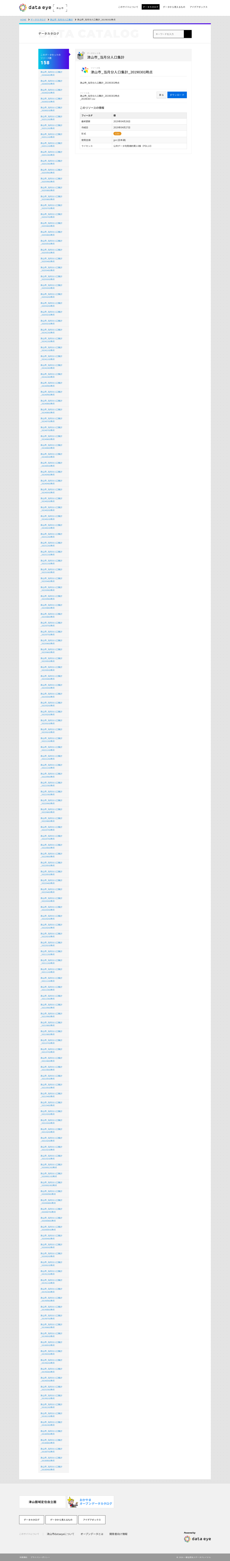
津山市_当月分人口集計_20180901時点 (51, 1432)
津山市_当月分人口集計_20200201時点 (51, 1255)
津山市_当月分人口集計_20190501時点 (51, 1335)
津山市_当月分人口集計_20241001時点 (51, 366)
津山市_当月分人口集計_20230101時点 (51, 722)
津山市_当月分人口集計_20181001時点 (51, 1423)
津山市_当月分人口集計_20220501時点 (51, 864)
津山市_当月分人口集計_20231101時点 (51, 553)
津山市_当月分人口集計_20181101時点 (51, 1415)
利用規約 (23, 1557)
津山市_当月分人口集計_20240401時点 (51, 473)
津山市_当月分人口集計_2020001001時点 (51, 1184)
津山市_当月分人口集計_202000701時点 (51, 1210)
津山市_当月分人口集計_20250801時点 (51, 189)
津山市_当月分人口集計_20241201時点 (51, 331)
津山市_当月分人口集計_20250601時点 (51, 224)
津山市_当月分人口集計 (61, 19)
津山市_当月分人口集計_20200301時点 (51, 1246)
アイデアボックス (92, 1519)
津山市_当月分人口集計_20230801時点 (51, 606)
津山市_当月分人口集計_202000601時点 (51, 1219)
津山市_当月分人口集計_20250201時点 (51, 295)
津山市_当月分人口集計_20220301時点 (51, 900)
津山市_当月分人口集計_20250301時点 (51, 278)
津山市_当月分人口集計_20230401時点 (51, 580)
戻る (161, 94)
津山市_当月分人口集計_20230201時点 (51, 704)
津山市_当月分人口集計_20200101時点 (51, 1264)
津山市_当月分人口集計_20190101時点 (51, 1397)
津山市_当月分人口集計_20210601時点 (51, 1059)
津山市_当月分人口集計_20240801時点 (51, 402)
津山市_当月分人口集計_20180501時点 (51, 1344)
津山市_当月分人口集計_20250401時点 (51, 260)
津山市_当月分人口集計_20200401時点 (51, 1237)
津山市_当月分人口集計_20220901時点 (51, 775)
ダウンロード (177, 94)
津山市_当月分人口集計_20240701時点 (51, 420)
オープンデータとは (91, 1534)
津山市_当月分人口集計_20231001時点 (51, 571)
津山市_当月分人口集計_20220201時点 (51, 917)
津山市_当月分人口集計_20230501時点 (51, 660)
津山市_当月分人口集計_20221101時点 (51, 748)
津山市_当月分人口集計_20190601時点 (51, 1326)
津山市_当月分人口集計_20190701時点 (51, 1317)
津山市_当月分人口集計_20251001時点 (51, 153)
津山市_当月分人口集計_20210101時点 (51, 1148)
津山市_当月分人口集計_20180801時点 (51, 1441)
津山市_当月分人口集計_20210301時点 (51, 1113)
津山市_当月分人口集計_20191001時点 (51, 1290)
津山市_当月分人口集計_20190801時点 (51, 1308)
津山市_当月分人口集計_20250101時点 (51, 313)
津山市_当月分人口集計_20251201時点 (51, 118)
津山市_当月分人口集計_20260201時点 (51, 91)
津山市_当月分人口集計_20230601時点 (51, 642)
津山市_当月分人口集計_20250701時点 (51, 207)
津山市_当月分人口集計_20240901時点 (51, 384)
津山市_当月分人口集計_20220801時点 (51, 811)
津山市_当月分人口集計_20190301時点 (51, 1352)
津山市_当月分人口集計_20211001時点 (51, 988)
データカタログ (38, 19)
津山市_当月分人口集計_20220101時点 (51, 935)
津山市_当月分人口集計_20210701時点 (51, 1042)
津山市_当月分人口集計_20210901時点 (51, 1006)
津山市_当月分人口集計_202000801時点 (51, 1201)
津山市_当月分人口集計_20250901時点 (51, 171)
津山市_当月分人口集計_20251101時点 (51, 136)
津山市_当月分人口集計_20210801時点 (51, 1024)
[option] (42, 1502)
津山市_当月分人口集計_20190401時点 (51, 1370)
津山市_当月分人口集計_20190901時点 (51, 1299)
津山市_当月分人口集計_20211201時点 (51, 953)
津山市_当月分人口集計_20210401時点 (51, 1095)
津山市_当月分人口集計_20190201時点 (51, 1361)
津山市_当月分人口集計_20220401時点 (51, 882)
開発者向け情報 (118, 1534)
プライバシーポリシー (40, 1557)
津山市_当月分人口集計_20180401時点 (51, 1468)
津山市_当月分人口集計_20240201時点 (51, 500)
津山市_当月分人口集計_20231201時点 (51, 535)
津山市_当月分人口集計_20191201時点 (51, 1272)
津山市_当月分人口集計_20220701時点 (51, 828)
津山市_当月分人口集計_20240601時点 (51, 437)
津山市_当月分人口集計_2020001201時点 (51, 1166)
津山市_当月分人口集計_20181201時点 (51, 1406)
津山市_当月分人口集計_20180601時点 (51, 1459)
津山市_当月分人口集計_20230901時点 (51, 589)
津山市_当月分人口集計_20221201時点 (51, 740)
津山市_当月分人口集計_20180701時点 (51, 1450)
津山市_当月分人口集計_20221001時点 (51, 784)
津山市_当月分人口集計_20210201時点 (51, 1130)
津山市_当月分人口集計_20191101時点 (51, 1281)
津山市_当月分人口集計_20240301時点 (51, 491)
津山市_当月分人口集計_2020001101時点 (51, 1175)
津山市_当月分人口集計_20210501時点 (51, 1077)
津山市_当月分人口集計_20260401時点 (51, 73)
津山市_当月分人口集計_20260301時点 (51, 82)
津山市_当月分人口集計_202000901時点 (51, 1193)
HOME (23, 19)
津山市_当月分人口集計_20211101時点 (51, 971)
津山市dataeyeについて (60, 1534)
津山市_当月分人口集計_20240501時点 (51, 455)
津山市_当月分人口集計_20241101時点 (51, 349)
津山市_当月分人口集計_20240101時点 (51, 517)
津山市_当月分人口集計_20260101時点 (51, 100)
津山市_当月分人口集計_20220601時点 (51, 846)
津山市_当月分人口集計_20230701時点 (51, 624)
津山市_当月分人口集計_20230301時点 (51, 686)
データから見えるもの (61, 1519)
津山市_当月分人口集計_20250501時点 (51, 242)
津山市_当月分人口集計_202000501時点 (51, 1228)
